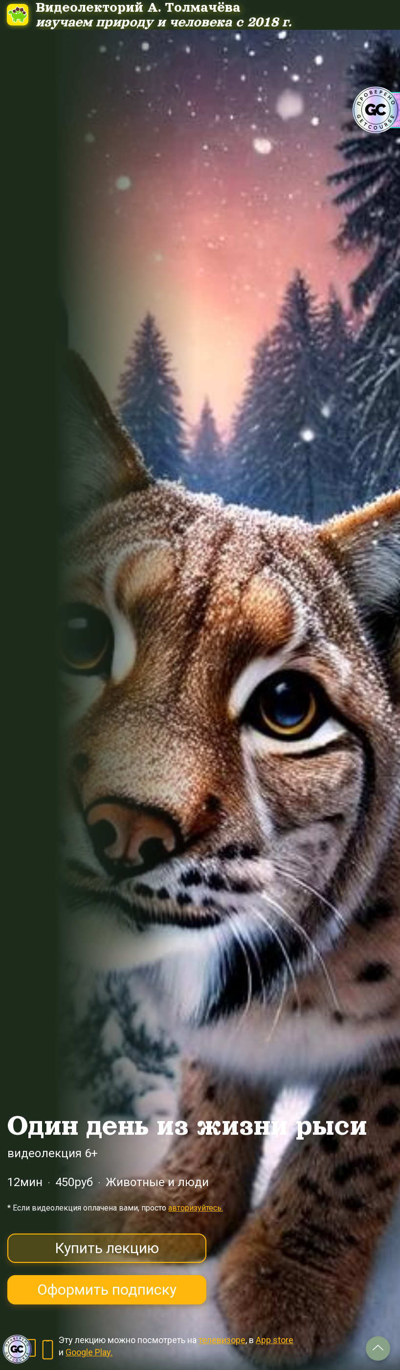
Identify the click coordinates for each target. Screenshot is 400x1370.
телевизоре (222, 1340)
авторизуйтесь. (195, 1208)
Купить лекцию (107, 1248)
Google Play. (89, 1352)
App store (274, 1340)
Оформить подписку (107, 1289)
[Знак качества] (17, 1349)
